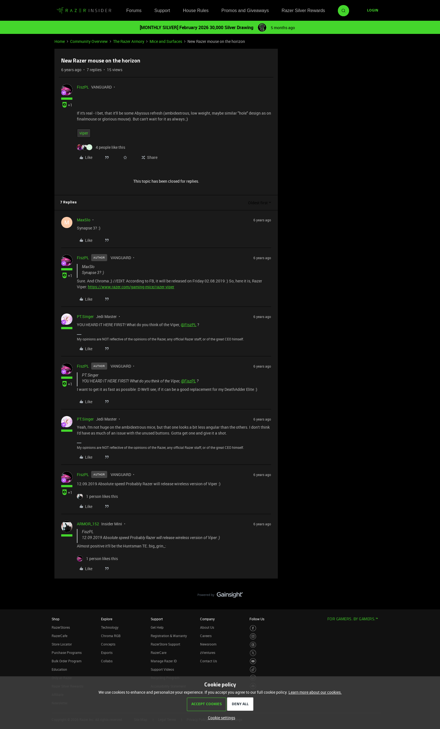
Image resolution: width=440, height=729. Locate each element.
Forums (133, 10)
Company (207, 619)
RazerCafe (59, 635)
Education (59, 669)
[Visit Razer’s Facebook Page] (252, 628)
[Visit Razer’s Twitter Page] (252, 652)
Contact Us (208, 661)
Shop (55, 619)
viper (83, 133)
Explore (106, 619)
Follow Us (256, 619)
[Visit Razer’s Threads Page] (252, 644)
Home (59, 41)
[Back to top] (428, 589)
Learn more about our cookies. (315, 692)
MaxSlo (83, 219)
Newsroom (208, 644)
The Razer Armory (128, 41)
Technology (109, 627)
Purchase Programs (67, 652)
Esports (107, 652)
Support (162, 10)
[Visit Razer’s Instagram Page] (252, 636)
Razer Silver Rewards (303, 10)
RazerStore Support (165, 644)
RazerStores (61, 627)
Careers (206, 635)
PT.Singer (85, 316)
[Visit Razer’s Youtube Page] (252, 661)
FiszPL (83, 87)
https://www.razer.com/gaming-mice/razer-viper (131, 286)
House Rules (196, 10)
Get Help (157, 627)
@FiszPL (188, 324)
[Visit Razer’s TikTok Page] (252, 669)
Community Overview (89, 41)
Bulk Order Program (66, 661)
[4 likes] (101, 147)
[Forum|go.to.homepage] (83, 10)
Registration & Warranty (169, 635)
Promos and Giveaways (245, 10)
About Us (207, 627)
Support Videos (162, 669)
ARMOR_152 (88, 523)
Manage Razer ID (164, 661)
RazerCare (158, 652)
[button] (373, 10)
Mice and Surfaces (166, 41)
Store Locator (62, 644)
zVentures (207, 652)
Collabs (107, 661)
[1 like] (97, 496)
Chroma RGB (111, 635)
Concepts (108, 644)
